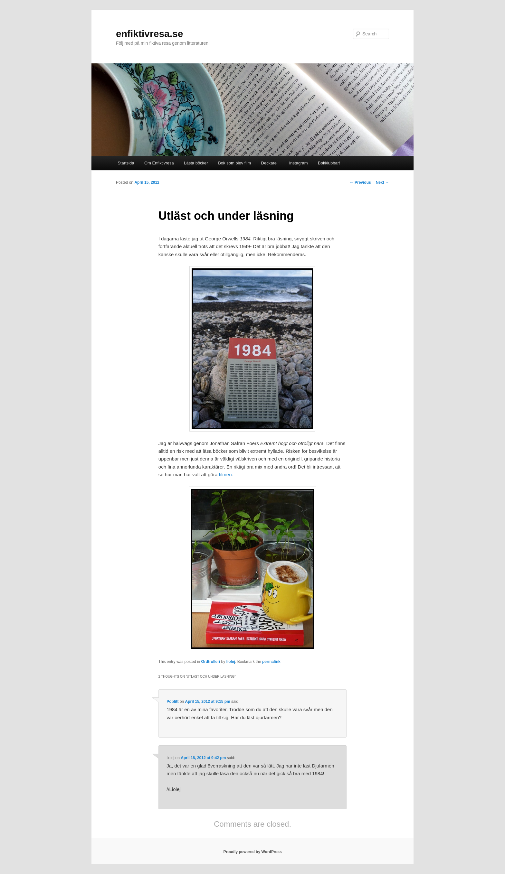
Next (382, 182)
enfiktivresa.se (149, 33)
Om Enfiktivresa (159, 163)
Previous (360, 182)
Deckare (269, 163)
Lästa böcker (196, 163)
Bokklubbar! (329, 163)
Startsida (126, 163)
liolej (230, 661)
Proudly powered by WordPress (252, 852)
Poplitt (172, 701)
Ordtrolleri (210, 661)
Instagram (297, 163)
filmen (224, 474)
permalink (271, 661)
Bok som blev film (234, 163)
